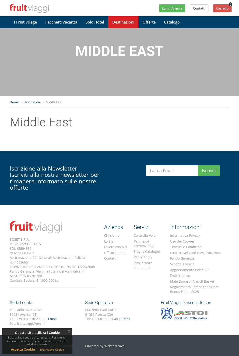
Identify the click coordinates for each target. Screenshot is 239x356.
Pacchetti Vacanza (61, 22)
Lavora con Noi (115, 247)
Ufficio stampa (115, 252)
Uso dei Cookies (182, 241)
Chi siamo (112, 235)
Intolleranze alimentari (143, 265)
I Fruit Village (25, 22)
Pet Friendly (143, 257)
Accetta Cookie (23, 349)
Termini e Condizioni (186, 247)
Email (52, 319)
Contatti (110, 258)
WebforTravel (114, 346)
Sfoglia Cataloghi (147, 251)
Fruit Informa (180, 275)
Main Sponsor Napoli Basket (192, 281)
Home (14, 102)
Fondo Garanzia (182, 258)
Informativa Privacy (185, 235)
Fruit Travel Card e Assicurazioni (195, 252)
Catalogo (172, 22)
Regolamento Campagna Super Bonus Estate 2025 (194, 289)
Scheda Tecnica (182, 264)
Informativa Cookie (51, 350)
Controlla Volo (144, 235)
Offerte (149, 22)
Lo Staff (110, 241)
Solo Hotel (95, 22)
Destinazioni (123, 22)
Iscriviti (209, 170)
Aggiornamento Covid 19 (189, 270)
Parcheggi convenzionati (144, 243)
